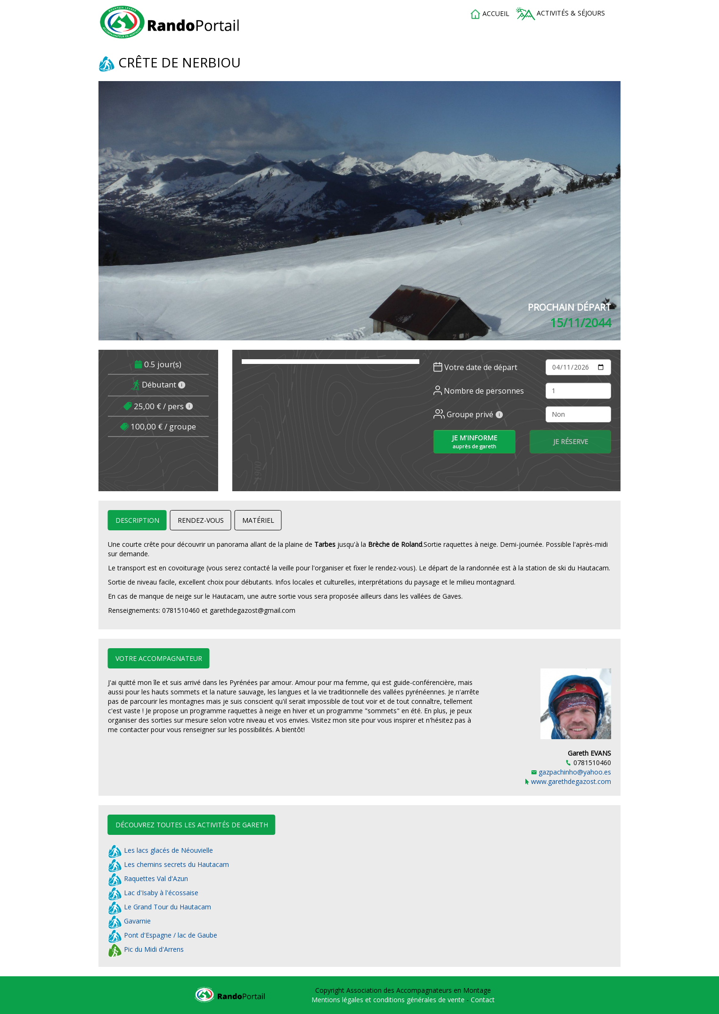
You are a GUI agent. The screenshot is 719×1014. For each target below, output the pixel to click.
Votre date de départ (475, 367)
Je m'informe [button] (474, 441)
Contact (483, 999)
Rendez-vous (201, 520)
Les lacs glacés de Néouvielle (160, 850)
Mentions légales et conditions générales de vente (388, 999)
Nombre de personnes (478, 391)
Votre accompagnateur (158, 658)
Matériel (258, 520)
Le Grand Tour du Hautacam (159, 906)
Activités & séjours (560, 14)
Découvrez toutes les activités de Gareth (191, 824)
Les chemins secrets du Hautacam (168, 864)
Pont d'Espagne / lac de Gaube (162, 935)
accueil (489, 14)
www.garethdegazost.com (568, 781)
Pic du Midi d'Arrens (146, 949)
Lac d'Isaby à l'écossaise (153, 892)
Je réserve (570, 441)
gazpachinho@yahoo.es (571, 771)
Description (137, 520)
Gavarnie (129, 920)
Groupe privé (468, 414)
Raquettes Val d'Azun (148, 878)
